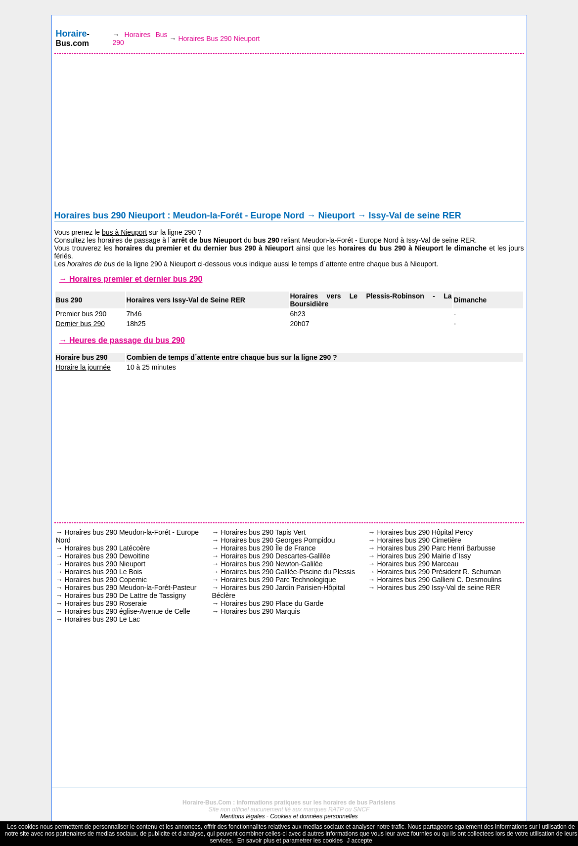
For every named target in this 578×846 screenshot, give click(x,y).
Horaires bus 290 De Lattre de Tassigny (125, 595)
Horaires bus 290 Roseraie (105, 603)
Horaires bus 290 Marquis (260, 611)
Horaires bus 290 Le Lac (102, 619)
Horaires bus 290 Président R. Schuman (439, 572)
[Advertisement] (289, 134)
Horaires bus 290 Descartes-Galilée (275, 556)
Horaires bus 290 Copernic (105, 580)
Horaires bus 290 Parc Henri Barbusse (436, 548)
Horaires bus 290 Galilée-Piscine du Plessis (288, 572)
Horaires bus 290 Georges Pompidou (278, 540)
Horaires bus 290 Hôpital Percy (425, 532)
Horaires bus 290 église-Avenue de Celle (127, 611)
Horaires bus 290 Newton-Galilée (271, 564)
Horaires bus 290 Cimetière (419, 540)
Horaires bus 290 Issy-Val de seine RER (438, 588)
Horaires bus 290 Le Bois (103, 572)
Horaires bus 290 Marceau (417, 564)
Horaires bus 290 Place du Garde (272, 603)
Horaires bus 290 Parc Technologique (278, 580)
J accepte (359, 840)
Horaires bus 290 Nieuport (104, 564)
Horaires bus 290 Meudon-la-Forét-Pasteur (130, 588)
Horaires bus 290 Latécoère (107, 548)
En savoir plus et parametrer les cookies (290, 840)
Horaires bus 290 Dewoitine (106, 556)
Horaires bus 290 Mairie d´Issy (424, 556)
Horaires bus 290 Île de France (268, 548)
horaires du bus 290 (372, 248)
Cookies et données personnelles (313, 816)
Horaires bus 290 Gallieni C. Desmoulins (439, 580)
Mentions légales (242, 816)
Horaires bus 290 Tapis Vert (263, 532)
